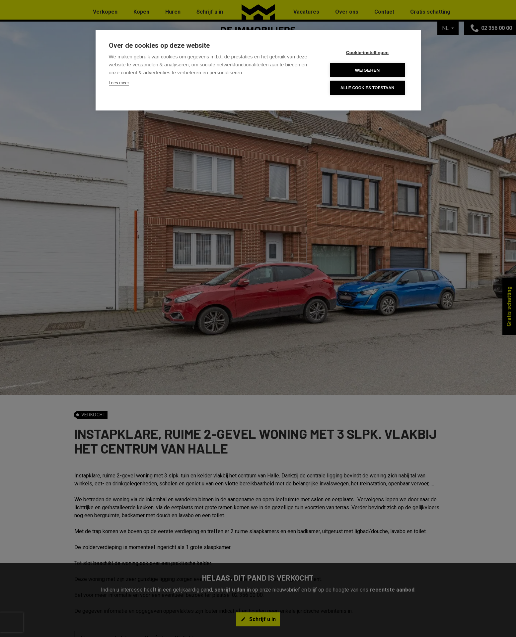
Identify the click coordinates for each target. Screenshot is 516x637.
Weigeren (367, 70)
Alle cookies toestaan (367, 88)
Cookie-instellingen (367, 52)
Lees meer (119, 82)
